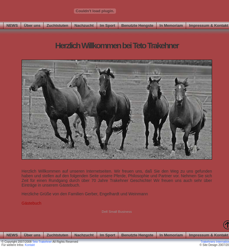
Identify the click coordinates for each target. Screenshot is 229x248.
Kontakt (30, 245)
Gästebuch (31, 203)
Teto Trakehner (42, 241)
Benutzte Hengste (137, 25)
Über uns (32, 25)
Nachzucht (84, 25)
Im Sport (107, 25)
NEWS (12, 25)
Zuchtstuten (57, 25)
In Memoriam (171, 25)
